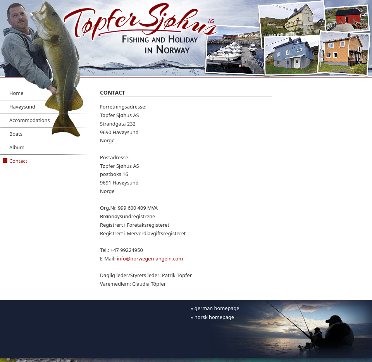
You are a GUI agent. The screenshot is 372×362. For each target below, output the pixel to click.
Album (16, 147)
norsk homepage (214, 317)
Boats (15, 133)
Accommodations (29, 120)
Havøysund (22, 106)
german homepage (217, 308)
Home (16, 93)
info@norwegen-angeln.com (150, 258)
